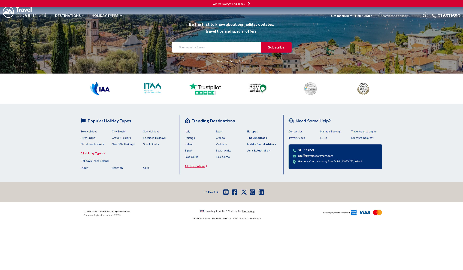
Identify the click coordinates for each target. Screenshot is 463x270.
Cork (146, 167)
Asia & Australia (259, 150)
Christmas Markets (92, 144)
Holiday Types (107, 15)
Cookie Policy (254, 218)
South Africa (223, 150)
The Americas (257, 137)
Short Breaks (151, 144)
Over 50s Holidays (123, 144)
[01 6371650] (446, 17)
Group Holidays (121, 137)
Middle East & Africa (262, 144)
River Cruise (88, 137)
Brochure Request (362, 137)
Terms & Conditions (221, 218)
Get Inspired (341, 15)
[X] (244, 192)
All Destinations (197, 166)
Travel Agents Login (363, 131)
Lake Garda (191, 156)
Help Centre (365, 15)
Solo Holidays (89, 131)
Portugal (190, 137)
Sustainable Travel (201, 218)
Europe (253, 131)
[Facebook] (235, 192)
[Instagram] (253, 192)
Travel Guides (297, 137)
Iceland (189, 144)
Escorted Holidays (154, 137)
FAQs (323, 137)
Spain (219, 131)
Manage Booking (330, 131)
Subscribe (276, 47)
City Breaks (119, 131)
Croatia (220, 137)
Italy (187, 131)
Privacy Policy (239, 218)
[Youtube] (226, 192)
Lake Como (223, 156)
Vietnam (221, 144)
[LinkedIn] (262, 192)
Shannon (117, 167)
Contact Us (296, 131)
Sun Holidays (151, 131)
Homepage (248, 211)
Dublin (85, 167)
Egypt (188, 150)
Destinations (69, 15)
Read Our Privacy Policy (231, 61)
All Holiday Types (94, 153)
